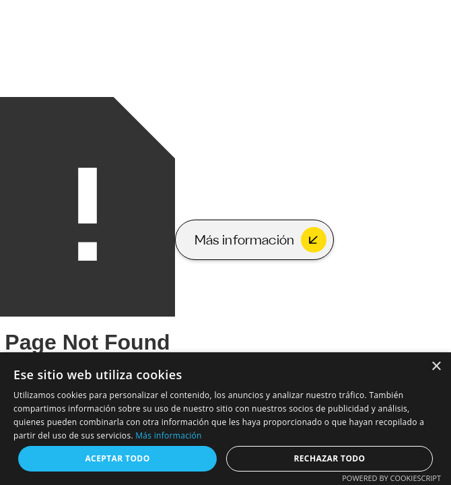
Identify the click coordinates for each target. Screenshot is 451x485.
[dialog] (225, 418)
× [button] (436, 367)
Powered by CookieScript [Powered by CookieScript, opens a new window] (391, 478)
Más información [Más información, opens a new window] (168, 435)
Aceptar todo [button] (117, 458)
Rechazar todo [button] (329, 458)
